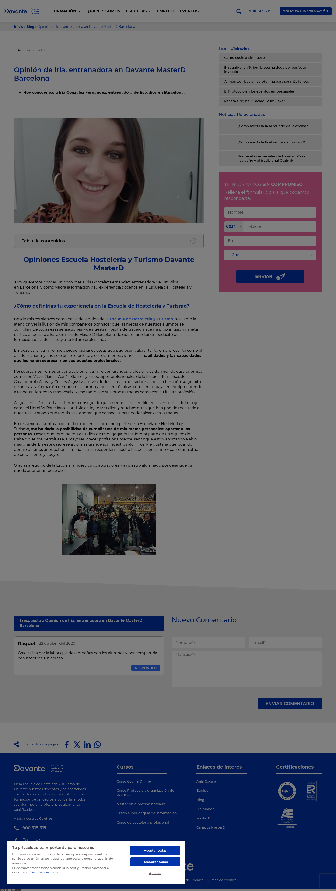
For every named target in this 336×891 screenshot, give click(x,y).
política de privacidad (42, 872)
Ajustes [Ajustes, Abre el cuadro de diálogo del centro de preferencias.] (155, 873)
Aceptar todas (155, 850)
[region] (96, 862)
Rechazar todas (155, 862)
